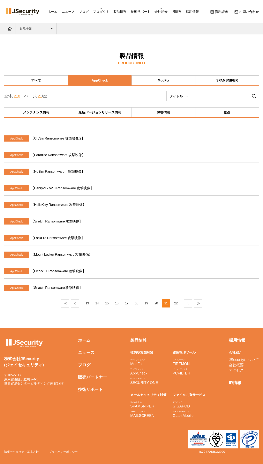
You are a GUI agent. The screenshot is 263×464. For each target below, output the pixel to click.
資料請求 (219, 12)
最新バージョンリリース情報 (99, 112)
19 (146, 303)
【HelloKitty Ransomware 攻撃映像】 (58, 205)
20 (156, 303)
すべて (36, 80)
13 (87, 303)
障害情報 (163, 112)
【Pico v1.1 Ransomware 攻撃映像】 (58, 271)
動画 (227, 112)
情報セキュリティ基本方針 (21, 451)
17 (126, 303)
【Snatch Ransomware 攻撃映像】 (57, 221)
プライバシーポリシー (63, 451)
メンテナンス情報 (36, 112)
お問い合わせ (246, 12)
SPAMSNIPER (227, 80)
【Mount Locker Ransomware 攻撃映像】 (61, 254)
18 (136, 303)
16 (116, 303)
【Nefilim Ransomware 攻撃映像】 (58, 172)
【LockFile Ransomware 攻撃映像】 (57, 238)
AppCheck (100, 80)
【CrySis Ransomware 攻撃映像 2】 (58, 138)
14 (97, 303)
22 (176, 303)
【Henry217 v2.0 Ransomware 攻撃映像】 (62, 188)
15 (106, 303)
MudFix (163, 80)
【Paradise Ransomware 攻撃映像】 (58, 155)
